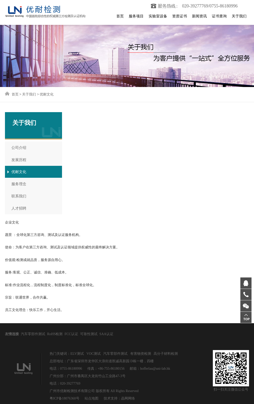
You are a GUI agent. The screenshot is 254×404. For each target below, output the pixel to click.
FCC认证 (71, 334)
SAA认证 (106, 334)
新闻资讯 (199, 16)
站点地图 (91, 398)
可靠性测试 (88, 334)
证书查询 (219, 16)
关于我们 (239, 16)
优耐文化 (47, 94)
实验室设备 (158, 16)
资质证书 (179, 16)
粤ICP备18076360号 (64, 398)
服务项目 (136, 16)
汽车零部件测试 (33, 334)
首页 (120, 16)
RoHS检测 (55, 334)
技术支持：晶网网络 (119, 398)
